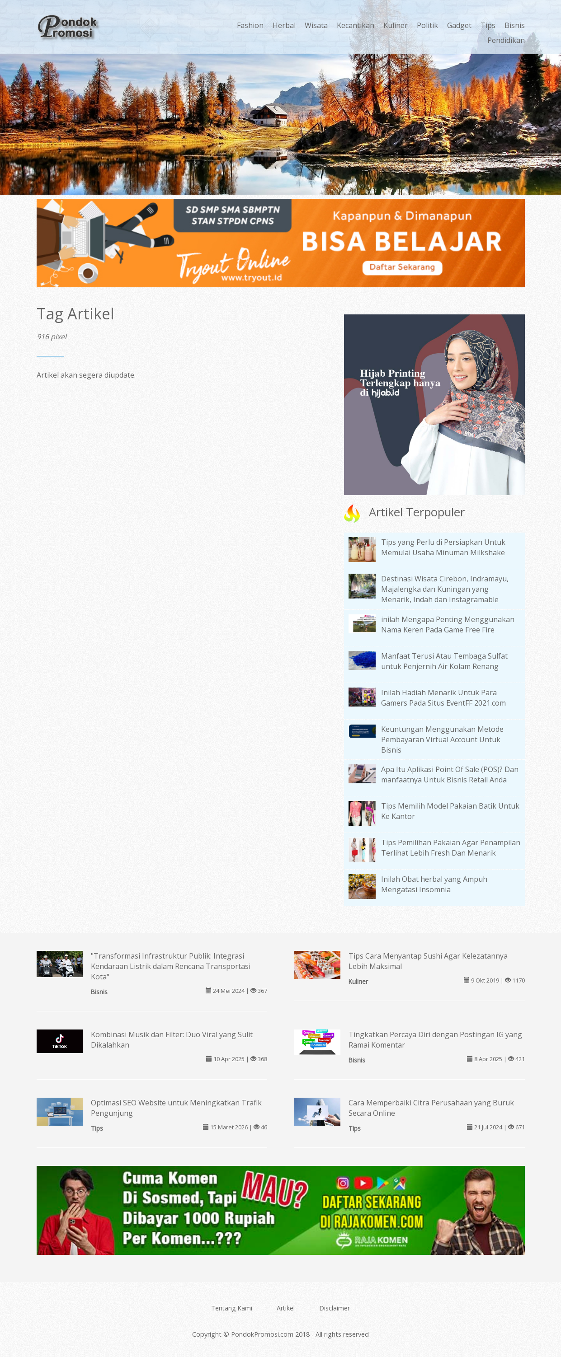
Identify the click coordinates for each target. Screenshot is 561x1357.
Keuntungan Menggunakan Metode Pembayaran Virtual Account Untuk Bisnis (442, 739)
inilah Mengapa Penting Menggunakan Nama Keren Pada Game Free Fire (447, 624)
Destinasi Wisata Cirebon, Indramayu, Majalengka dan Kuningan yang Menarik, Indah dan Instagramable (445, 589)
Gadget (459, 25)
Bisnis (514, 25)
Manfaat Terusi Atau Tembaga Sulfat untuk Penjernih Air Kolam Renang (444, 661)
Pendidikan (506, 40)
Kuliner (395, 25)
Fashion (250, 25)
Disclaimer (334, 1308)
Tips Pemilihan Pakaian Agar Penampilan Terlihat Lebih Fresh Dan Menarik (450, 848)
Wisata (316, 25)
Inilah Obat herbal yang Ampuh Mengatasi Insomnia (434, 884)
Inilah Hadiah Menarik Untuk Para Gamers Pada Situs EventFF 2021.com (443, 698)
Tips (488, 25)
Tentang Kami (231, 1308)
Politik (427, 25)
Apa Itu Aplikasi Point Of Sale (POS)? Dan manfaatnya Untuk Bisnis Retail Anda (450, 774)
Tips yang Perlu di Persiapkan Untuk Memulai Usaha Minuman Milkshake (443, 547)
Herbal (284, 25)
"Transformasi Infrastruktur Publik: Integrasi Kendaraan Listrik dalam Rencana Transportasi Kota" (170, 966)
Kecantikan (355, 25)
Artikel (286, 1308)
